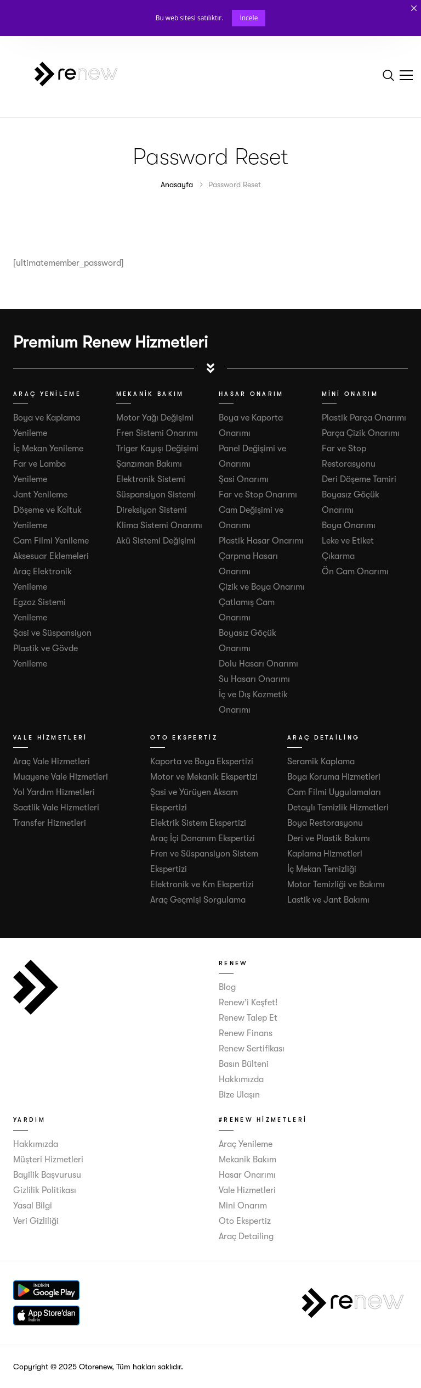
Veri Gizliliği (36, 1221)
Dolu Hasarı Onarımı (258, 664)
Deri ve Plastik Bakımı (328, 838)
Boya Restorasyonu (325, 823)
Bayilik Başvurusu (47, 1175)
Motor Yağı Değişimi (155, 418)
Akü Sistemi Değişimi (156, 541)
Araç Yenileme (245, 1144)
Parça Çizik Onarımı (361, 433)
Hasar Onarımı (247, 1175)
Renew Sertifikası (252, 1049)
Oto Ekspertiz (245, 1221)
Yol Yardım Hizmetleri (54, 792)
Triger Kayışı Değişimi (157, 449)
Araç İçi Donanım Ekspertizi (202, 838)
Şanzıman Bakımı (149, 464)
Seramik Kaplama (321, 761)
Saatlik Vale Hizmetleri (56, 808)
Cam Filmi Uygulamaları (334, 792)
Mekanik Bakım (247, 1160)
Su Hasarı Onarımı (254, 679)
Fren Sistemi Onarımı (157, 433)
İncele (249, 18)
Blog (227, 987)
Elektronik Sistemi (150, 479)
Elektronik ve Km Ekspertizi (202, 884)
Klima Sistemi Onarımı (159, 525)
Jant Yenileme (40, 495)
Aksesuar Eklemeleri (51, 556)
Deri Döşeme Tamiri (359, 479)
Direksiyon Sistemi (151, 510)
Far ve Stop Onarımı (258, 495)
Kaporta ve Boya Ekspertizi (201, 761)
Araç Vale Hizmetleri (51, 761)
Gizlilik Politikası (44, 1190)
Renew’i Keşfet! (248, 1003)
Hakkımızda (241, 1079)
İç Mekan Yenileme (48, 449)
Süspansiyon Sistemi (156, 495)
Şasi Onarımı (244, 479)
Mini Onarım (243, 1206)
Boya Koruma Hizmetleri (333, 777)
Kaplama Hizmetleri (324, 854)
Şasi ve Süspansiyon (52, 633)
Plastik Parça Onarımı (364, 418)
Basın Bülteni (244, 1064)
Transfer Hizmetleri (49, 823)
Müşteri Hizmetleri (48, 1160)
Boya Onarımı (349, 525)
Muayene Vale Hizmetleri (60, 777)
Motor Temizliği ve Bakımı (336, 884)
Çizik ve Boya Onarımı (262, 587)
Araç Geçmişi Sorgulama (198, 900)
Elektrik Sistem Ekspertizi (198, 823)
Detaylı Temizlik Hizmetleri (338, 808)
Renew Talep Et (248, 1018)
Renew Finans (245, 1033)
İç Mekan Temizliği (321, 869)
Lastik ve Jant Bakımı (328, 900)
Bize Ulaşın (239, 1095)
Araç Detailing (246, 1236)
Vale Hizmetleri (247, 1190)
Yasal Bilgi (32, 1206)
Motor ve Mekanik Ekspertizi (204, 777)
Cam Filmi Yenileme (51, 541)
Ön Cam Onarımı (355, 572)
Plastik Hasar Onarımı (261, 541)
